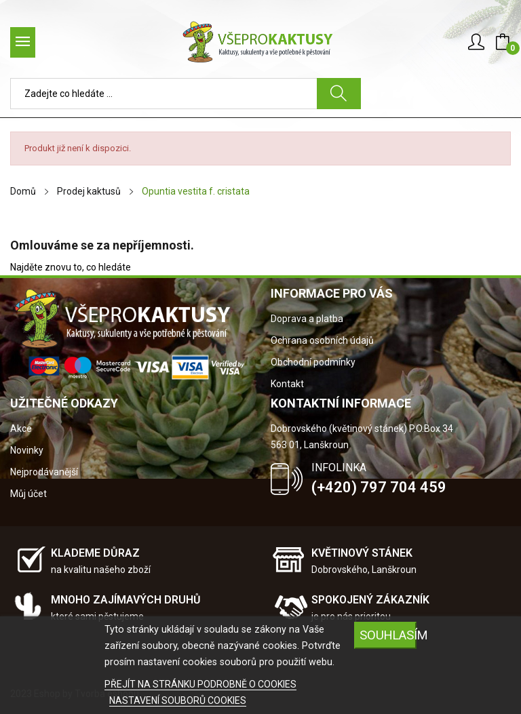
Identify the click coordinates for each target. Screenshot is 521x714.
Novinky (26, 450)
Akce (21, 428)
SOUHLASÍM (388, 635)
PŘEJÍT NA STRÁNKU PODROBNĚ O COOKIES (200, 684)
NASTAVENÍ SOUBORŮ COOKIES (177, 700)
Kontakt (287, 383)
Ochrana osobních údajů (322, 340)
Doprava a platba (307, 318)
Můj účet (28, 493)
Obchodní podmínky (313, 362)
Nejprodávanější (44, 472)
